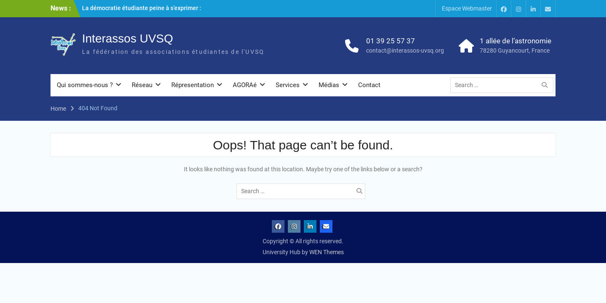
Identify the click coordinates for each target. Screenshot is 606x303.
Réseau (142, 85)
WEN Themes (326, 252)
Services (288, 85)
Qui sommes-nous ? (85, 85)
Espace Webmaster (467, 8)
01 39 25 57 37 (390, 41)
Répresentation (192, 85)
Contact (369, 85)
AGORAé (245, 85)
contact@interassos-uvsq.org (405, 50)
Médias (329, 85)
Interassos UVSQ (127, 38)
